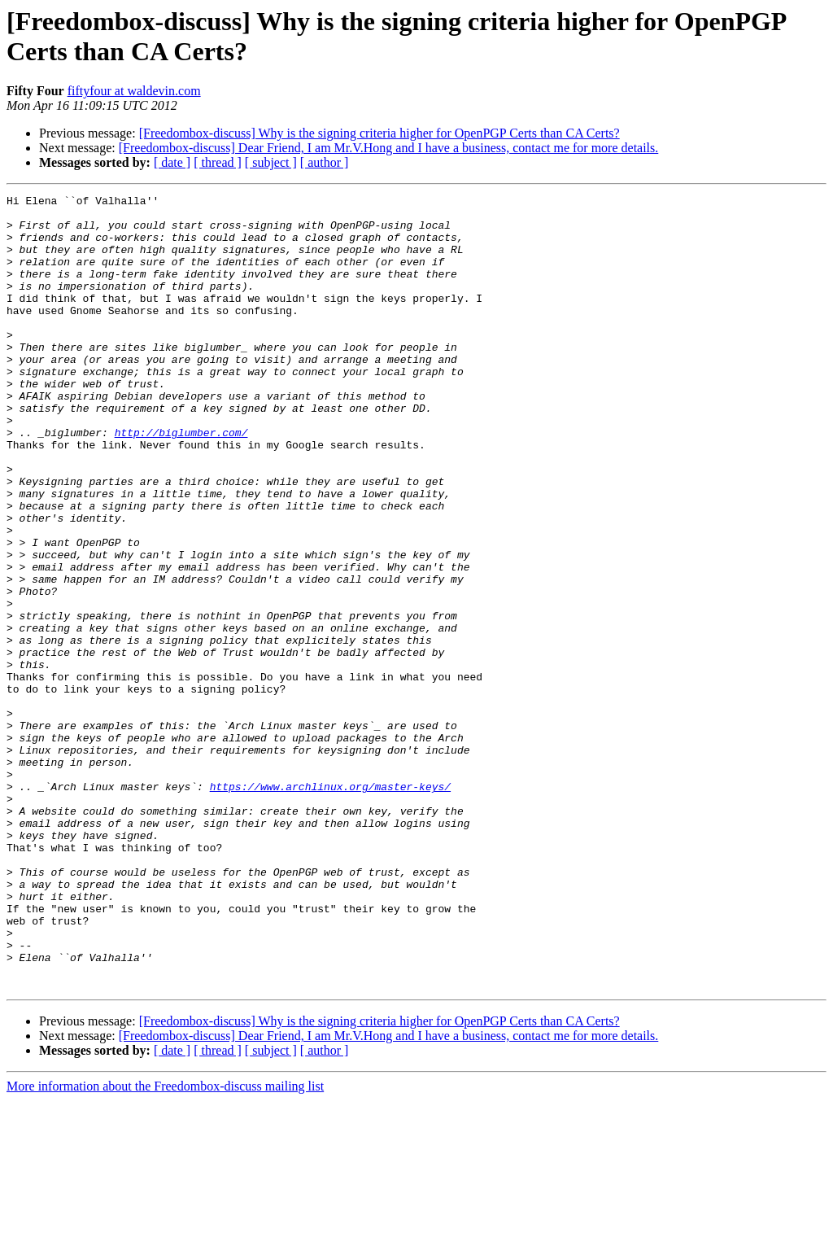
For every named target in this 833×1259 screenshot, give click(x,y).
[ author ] (324, 162)
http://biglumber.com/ (181, 481)
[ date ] (172, 162)
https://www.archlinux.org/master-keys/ (330, 905)
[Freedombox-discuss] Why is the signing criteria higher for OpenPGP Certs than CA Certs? (379, 133)
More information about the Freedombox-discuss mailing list (165, 1245)
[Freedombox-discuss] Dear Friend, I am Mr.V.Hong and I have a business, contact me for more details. (389, 148)
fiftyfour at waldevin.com (134, 91)
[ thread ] (218, 162)
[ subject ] (271, 162)
